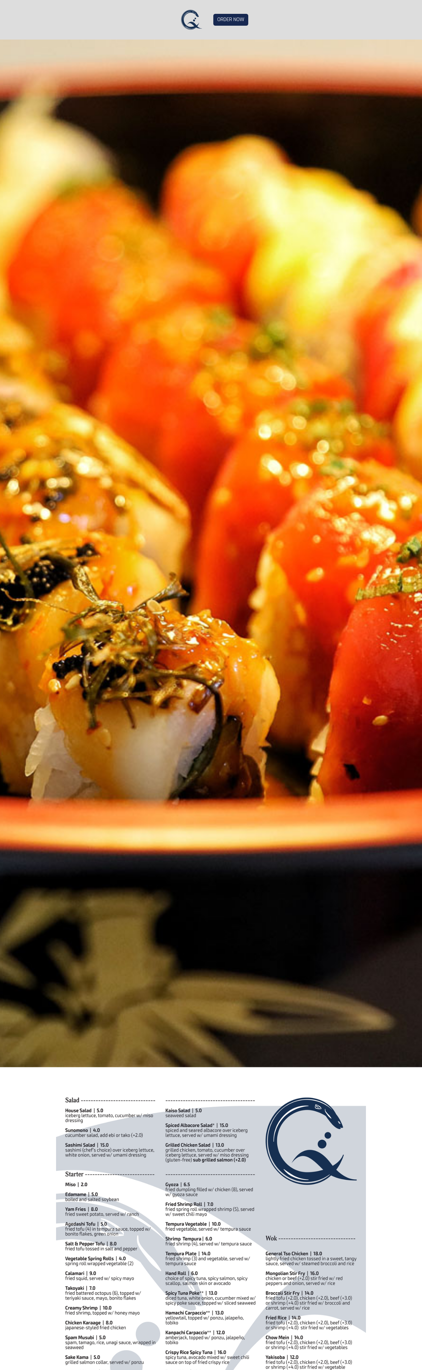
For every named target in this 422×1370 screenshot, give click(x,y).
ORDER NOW (230, 19)
